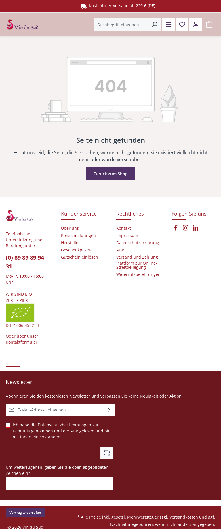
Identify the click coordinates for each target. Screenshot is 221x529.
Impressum (127, 236)
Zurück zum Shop (111, 173)
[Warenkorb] (209, 24)
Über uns (70, 228)
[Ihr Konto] (195, 24)
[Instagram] (186, 229)
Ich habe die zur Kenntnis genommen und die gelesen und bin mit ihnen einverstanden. (62, 431)
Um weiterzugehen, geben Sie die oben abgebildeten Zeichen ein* (57, 470)
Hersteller (70, 243)
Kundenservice (79, 213)
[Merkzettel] (182, 24)
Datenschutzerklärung (137, 243)
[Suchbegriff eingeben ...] (121, 24)
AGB (74, 431)
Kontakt (123, 228)
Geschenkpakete (77, 250)
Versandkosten (183, 517)
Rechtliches (130, 213)
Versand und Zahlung (137, 257)
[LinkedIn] (195, 229)
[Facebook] (176, 229)
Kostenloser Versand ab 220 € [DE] (118, 5)
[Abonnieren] (109, 410)
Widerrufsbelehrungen (138, 274)
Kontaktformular (21, 342)
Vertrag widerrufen (25, 512)
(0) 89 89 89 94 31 (25, 262)
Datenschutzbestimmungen (64, 425)
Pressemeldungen (78, 236)
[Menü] (168, 24)
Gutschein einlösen (79, 257)
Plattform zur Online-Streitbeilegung (136, 265)
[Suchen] (154, 24)
